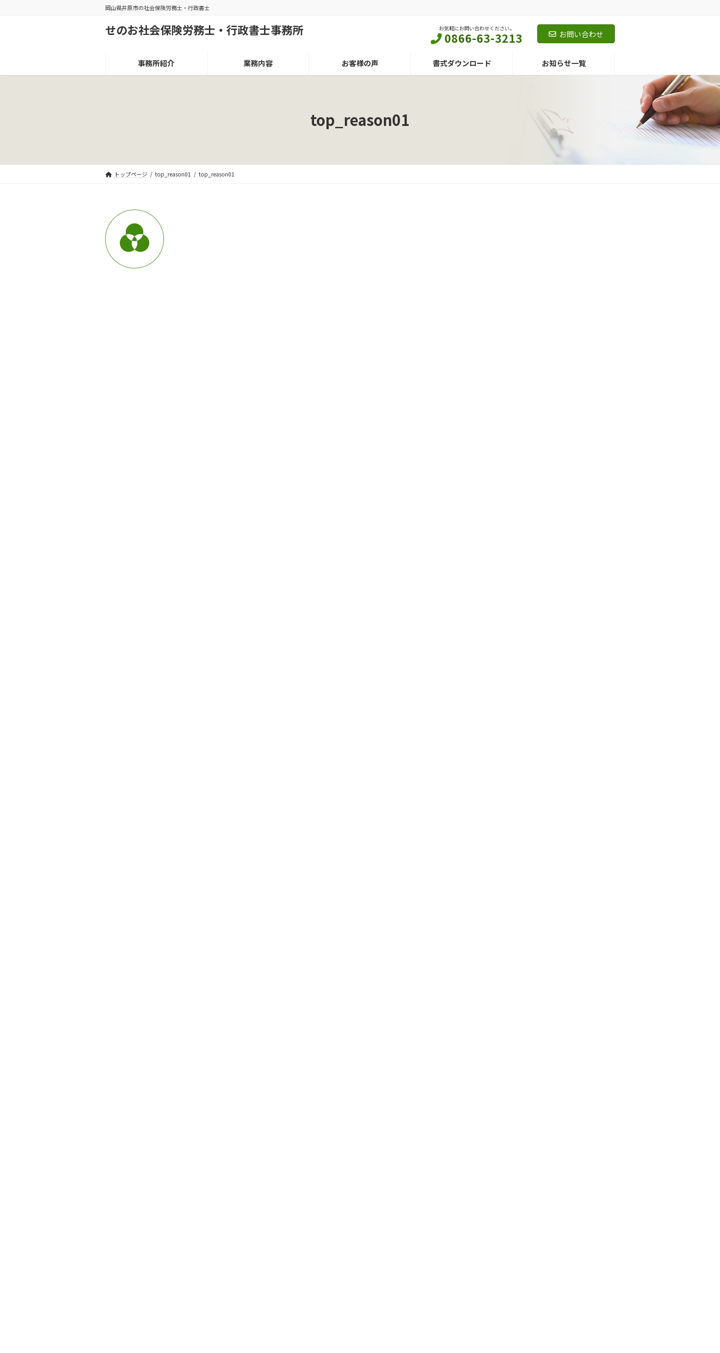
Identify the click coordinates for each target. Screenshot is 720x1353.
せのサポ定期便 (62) (515, 305)
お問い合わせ (576, 34)
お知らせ (534, 533)
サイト (116, 567)
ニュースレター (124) (510, 282)
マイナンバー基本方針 (203, 1167)
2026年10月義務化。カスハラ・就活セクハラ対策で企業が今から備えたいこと (540, 607)
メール (120, 516)
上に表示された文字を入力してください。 (175, 666)
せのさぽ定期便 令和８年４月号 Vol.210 (539, 460)
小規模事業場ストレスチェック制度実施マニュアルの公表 (543, 700)
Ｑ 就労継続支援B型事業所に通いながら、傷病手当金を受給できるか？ (538, 747)
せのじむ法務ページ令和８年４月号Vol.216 (532, 502)
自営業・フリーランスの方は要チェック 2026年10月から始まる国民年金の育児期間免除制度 (543, 555)
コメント (124, 337)
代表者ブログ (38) (506, 350)
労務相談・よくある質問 (550, 731)
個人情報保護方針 (136, 1167)
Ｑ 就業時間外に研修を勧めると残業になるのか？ (543, 794)
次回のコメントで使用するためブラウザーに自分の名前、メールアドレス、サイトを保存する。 (271, 618)
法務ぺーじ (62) (509, 327)
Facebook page (534, 1234)
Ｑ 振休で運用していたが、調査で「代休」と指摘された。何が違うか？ (539, 841)
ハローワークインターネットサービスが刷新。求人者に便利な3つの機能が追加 (543, 654)
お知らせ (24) (499, 236)
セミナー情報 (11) (506, 259)
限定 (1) (491, 395)
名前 (117, 465)
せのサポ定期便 (541, 449)
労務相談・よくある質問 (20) (522, 373)
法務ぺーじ (536, 486)
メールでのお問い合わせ (490, 1088)
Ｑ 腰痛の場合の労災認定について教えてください (543, 888)
